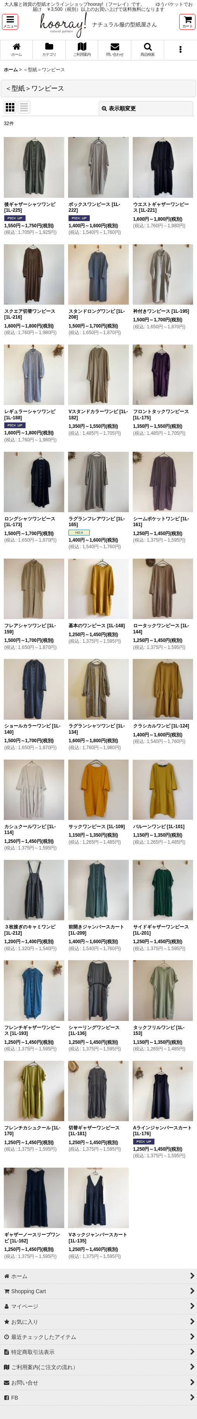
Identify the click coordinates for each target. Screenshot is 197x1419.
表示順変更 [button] (119, 108)
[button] (10, 22)
